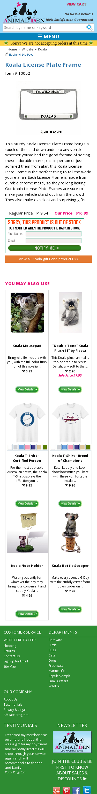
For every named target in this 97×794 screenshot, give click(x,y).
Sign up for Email (16, 661)
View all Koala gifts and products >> (48, 259)
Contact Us (12, 656)
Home (12, 49)
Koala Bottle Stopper (70, 565)
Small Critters (58, 681)
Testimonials (13, 704)
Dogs (52, 660)
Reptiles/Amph (59, 676)
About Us (10, 699)
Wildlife (27, 49)
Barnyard (55, 640)
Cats (52, 655)
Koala (42, 49)
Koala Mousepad (27, 345)
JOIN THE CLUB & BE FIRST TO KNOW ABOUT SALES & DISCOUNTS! (72, 769)
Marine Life (57, 671)
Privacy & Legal (15, 709)
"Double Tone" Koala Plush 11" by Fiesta (70, 348)
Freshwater (57, 665)
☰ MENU (48, 36)
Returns (9, 651)
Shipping (10, 646)
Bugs (52, 650)
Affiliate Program (16, 715)
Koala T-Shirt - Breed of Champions (70, 458)
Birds (52, 645)
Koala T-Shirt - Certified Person (27, 458)
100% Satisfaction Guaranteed (69, 19)
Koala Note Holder (27, 565)
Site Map (10, 666)
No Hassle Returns (78, 14)
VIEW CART (76, 4)
